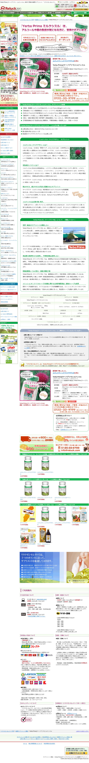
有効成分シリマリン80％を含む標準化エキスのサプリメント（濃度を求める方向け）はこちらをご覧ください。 (51, 56)
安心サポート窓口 (5, 153)
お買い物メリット (5, 142)
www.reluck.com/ (41, 599)
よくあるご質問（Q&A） (7, 150)
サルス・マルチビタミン (45, 543)
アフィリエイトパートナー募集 (9, 316)
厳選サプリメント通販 (41, 19)
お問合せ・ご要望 (5, 319)
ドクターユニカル (5, 265)
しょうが (3, 231)
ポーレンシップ (5, 269)
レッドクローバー (5, 223)
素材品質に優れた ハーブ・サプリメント (10, 125)
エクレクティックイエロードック (63, 498)
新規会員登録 (4, 302)
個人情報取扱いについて (35, 743)
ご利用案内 (9, 305)
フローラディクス (5, 246)
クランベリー (4, 168)
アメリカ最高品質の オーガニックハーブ (10, 112)
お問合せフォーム (72, 713)
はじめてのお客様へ (6, 137)
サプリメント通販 (48, 757)
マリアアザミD (5, 214)
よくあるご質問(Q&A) (6, 314)
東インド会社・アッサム (7, 278)
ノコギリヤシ (4, 198)
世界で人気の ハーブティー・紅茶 (10, 129)
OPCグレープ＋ (5, 193)
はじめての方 (4, 308)
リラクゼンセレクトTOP (27, 19)
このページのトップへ (82, 731)
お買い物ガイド (5, 145)
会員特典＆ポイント (65, 429)
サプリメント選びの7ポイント (8, 289)
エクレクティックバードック (45, 497)
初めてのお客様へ (64, 2)
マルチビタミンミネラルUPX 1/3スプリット (28, 544)
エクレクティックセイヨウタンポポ (28, 498)
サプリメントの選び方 (9, 284)
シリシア (3, 173)
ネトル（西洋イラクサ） (7, 236)
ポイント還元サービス (6, 147)
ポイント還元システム (6, 296)
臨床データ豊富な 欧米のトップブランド (10, 116)
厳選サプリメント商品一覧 (64, 737)
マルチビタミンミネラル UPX (8, 261)
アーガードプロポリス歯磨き (8, 274)
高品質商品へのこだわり (7, 139)
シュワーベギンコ (5, 160)
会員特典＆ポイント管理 (9, 293)
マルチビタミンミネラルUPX (79, 522)
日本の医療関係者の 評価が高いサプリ (10, 120)
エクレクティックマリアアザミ (45, 471)
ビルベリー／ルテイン (6, 187)
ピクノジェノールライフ (7, 164)
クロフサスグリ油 (5, 227)
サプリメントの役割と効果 (8, 287)
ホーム (25, 743)
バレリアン (4, 204)
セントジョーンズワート (7, 177)
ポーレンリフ (4, 218)
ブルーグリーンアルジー (7, 181)
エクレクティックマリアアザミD (63, 61)
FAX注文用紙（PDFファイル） (37, 616)
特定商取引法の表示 (49, 743)
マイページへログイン (6, 299)
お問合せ (72, 2)
